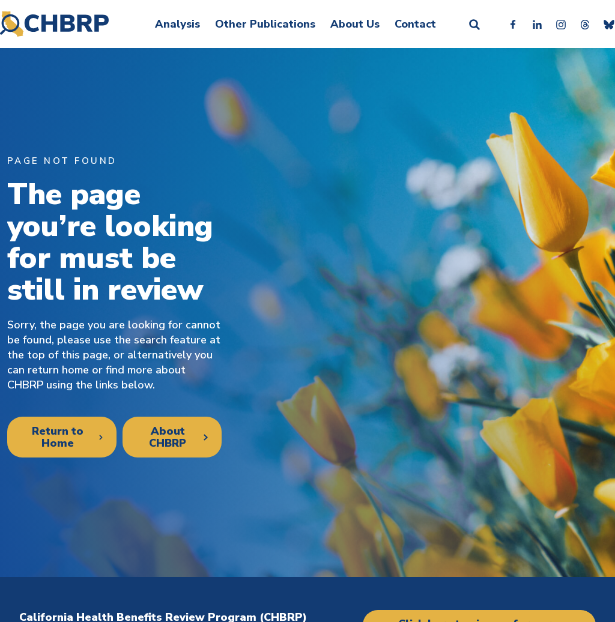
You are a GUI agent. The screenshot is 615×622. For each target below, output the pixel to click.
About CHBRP (167, 437)
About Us (355, 24)
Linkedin (537, 24)
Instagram (561, 24)
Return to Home (57, 437)
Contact (415, 24)
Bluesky (609, 24)
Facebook (513, 24)
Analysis (177, 24)
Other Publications (265, 24)
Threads (585, 24)
